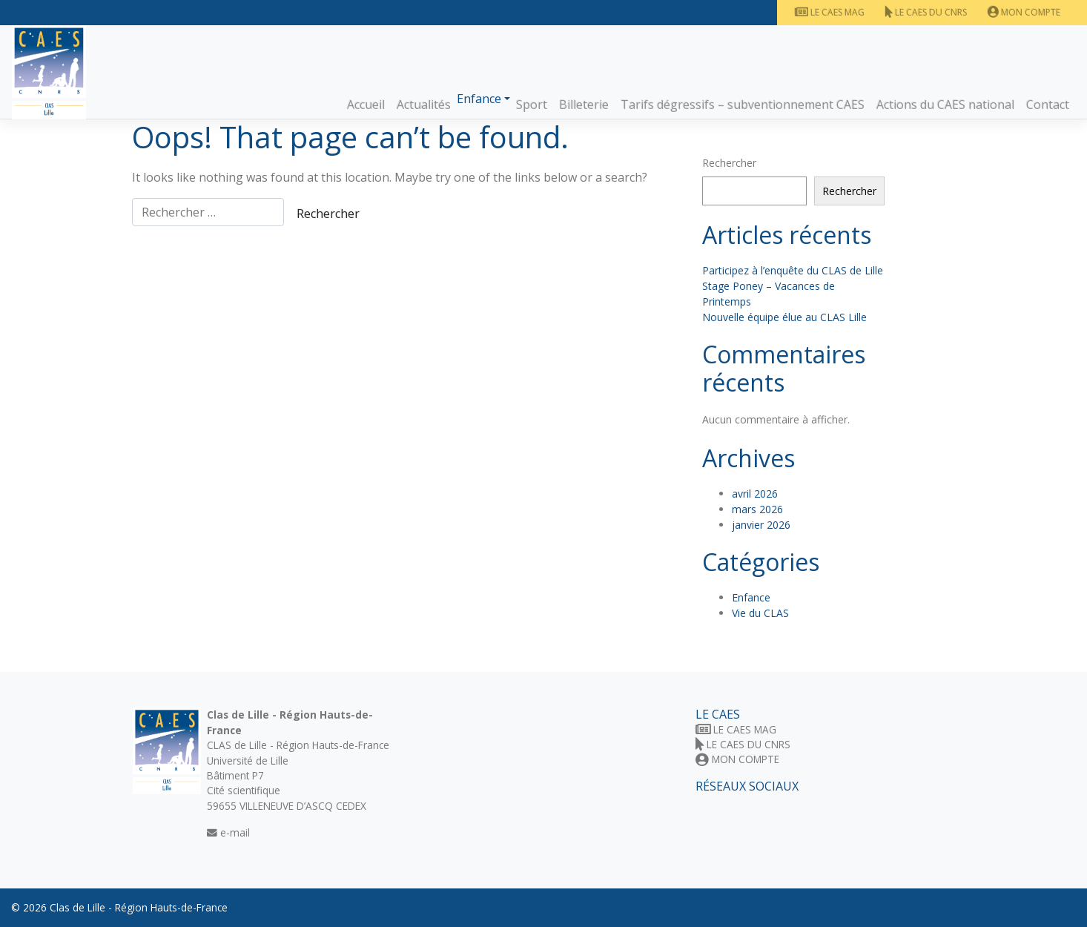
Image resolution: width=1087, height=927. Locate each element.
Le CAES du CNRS (926, 12)
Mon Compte (1024, 12)
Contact (1047, 104)
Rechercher (729, 163)
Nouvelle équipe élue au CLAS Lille (784, 317)
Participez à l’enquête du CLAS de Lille (792, 270)
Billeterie (584, 104)
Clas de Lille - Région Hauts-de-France (139, 907)
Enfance (479, 98)
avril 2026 (755, 493)
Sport (531, 104)
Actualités (424, 104)
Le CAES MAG (830, 12)
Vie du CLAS (760, 613)
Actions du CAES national (945, 104)
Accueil (366, 104)
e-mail (228, 832)
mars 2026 (757, 509)
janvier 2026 (761, 525)
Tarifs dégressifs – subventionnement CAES (743, 104)
